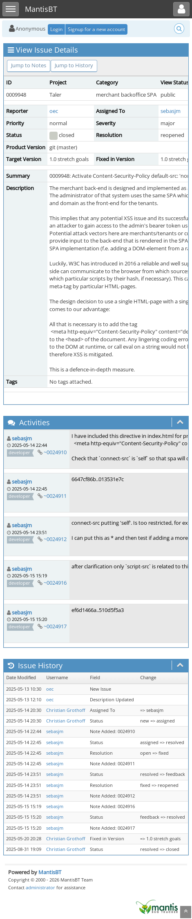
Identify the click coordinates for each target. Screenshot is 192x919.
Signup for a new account (96, 29)
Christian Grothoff (65, 710)
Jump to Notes (28, 65)
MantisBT (49, 872)
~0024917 (55, 626)
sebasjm (171, 111)
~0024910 (55, 452)
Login (56, 29)
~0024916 (55, 582)
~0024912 (55, 539)
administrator (40, 887)
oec (53, 111)
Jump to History (74, 65)
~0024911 (55, 495)
